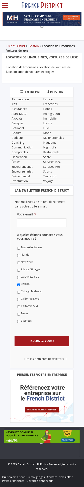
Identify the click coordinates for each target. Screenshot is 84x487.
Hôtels (47, 109)
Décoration (19, 157)
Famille (48, 99)
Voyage (48, 181)
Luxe (46, 128)
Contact (52, 477)
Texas (24, 313)
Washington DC (30, 276)
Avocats (17, 118)
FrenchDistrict (15, 46)
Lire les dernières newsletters (45, 359)
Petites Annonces (13, 481)
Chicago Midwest (31, 291)
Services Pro (51, 167)
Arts (14, 104)
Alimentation (20, 99)
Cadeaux (17, 138)
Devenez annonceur (40, 481)
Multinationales (53, 138)
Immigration (51, 114)
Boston (34, 46)
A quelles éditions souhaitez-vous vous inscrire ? (40, 237)
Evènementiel (21, 176)
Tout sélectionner (31, 247)
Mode (47, 133)
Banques (18, 123)
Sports (47, 171)
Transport (50, 176)
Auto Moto (19, 114)
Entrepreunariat (22, 171)
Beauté (16, 133)
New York (27, 262)
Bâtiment (18, 128)
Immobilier (50, 118)
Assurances (19, 109)
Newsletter (66, 477)
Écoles (16, 162)
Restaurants (51, 152)
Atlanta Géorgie (30, 269)
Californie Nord (30, 298)
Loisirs (47, 123)
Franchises (50, 104)
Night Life (49, 147)
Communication (22, 147)
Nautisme (49, 142)
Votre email (26, 214)
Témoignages (36, 477)
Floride (25, 254)
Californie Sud (29, 306)
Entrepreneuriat (22, 167)
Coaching (18, 142)
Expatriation (20, 181)
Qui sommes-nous (13, 477)
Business (26, 320)
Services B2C (52, 162)
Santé (47, 157)
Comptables (20, 152)
